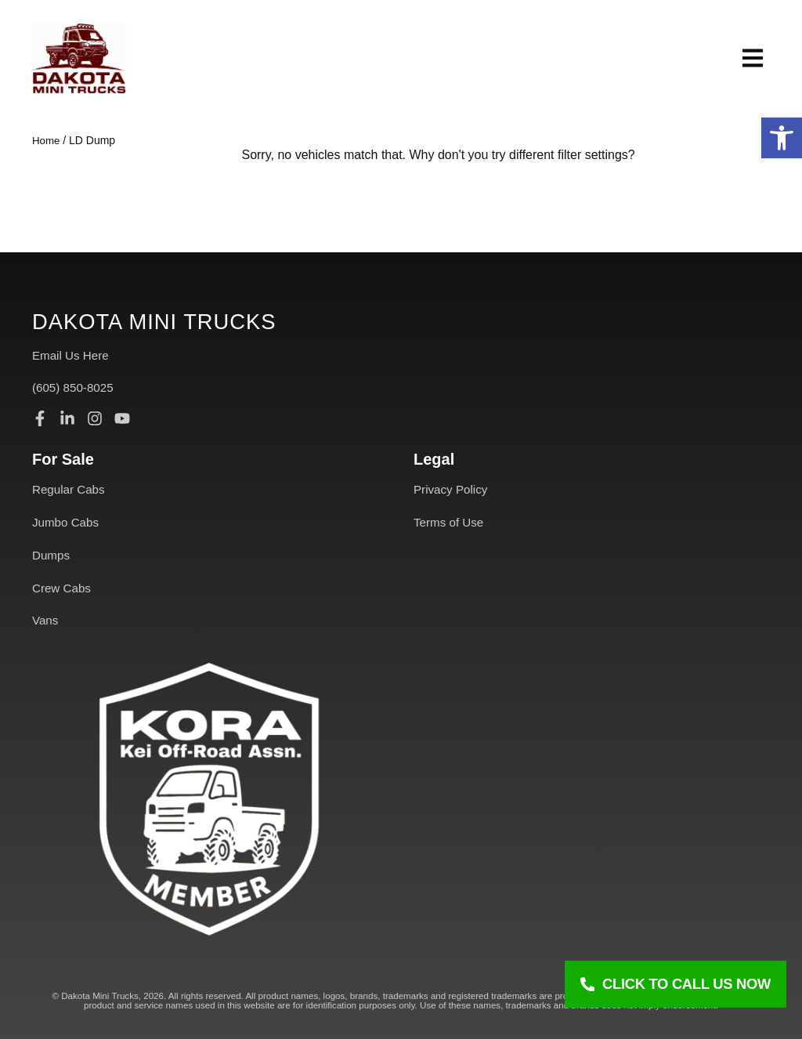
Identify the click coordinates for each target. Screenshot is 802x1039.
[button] (781, 138)
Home (46, 140)
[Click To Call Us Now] (675, 984)
